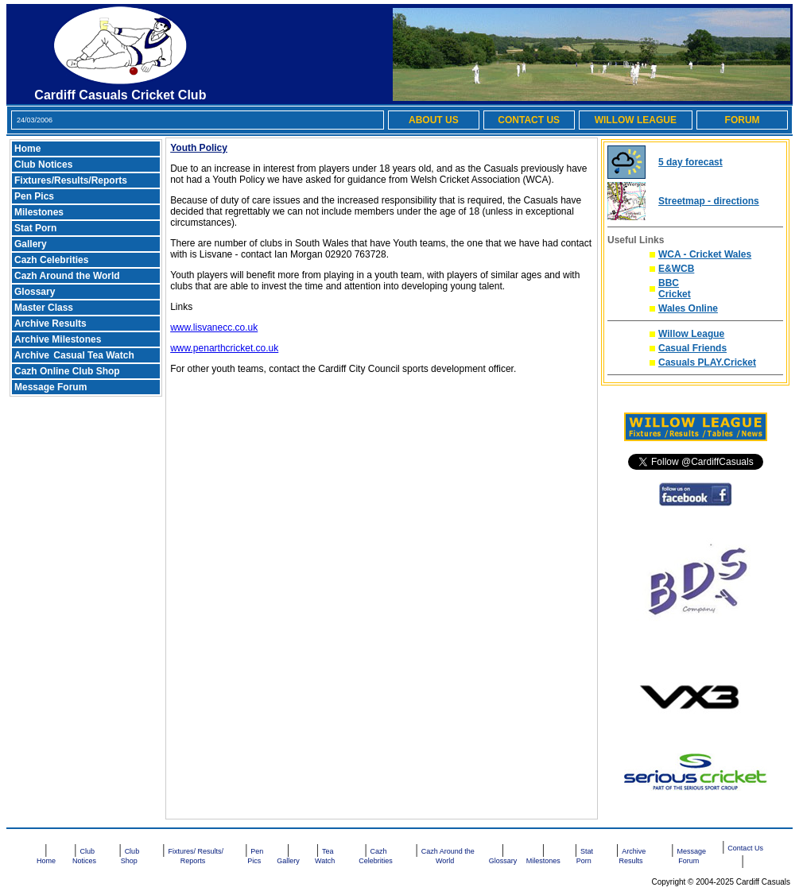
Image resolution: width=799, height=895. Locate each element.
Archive (33, 355)
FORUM (742, 120)
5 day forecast (690, 162)
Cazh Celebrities (51, 259)
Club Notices (43, 164)
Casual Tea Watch (93, 355)
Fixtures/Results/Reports (70, 180)
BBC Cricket (674, 288)
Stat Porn (35, 228)
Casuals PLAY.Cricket (707, 362)
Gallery (30, 244)
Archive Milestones (57, 339)
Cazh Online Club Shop (67, 371)
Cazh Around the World (67, 275)
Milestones (39, 212)
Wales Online (688, 308)
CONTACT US (529, 120)
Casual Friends (692, 348)
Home (27, 148)
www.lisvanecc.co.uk (214, 327)
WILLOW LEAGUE (636, 120)
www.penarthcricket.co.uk (224, 348)
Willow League (691, 333)
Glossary (34, 291)
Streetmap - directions (708, 201)
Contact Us (745, 848)
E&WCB (676, 268)
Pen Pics (34, 196)
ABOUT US (434, 120)
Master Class (43, 307)
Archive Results (50, 323)
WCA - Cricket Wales (704, 254)
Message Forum (50, 387)
